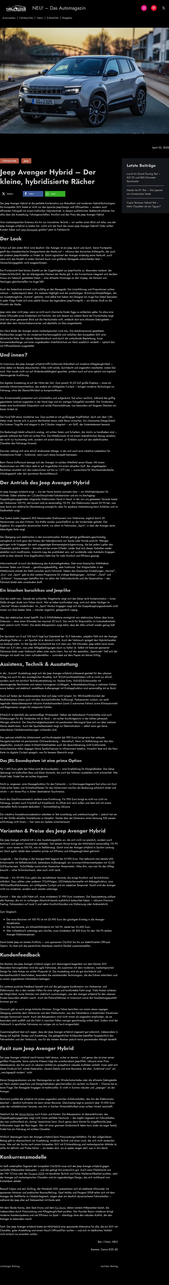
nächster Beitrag (109, 1266)
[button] (11, 194)
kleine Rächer (26, 1114)
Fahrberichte (26, 18)
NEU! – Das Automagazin (59, 8)
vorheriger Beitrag (10, 1266)
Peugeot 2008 (36, 1173)
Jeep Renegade (29, 230)
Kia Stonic (60, 1208)
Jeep (26, 161)
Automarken (9, 18)
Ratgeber (67, 18)
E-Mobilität (52, 18)
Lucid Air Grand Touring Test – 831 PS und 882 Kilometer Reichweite (143, 177)
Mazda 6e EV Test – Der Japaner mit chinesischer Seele (145, 192)
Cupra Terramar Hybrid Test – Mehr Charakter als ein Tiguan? (144, 204)
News (40, 18)
